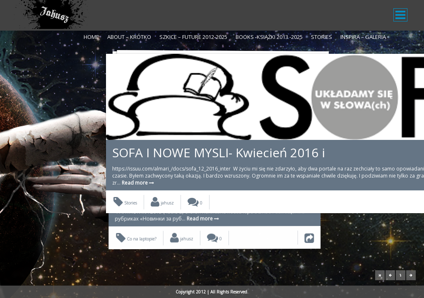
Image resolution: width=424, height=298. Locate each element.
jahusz (162, 189)
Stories (321, 37)
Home (91, 37)
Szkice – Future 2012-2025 (193, 37)
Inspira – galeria (363, 37)
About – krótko (129, 37)
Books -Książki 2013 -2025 (269, 37)
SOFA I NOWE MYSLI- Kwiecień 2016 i (199, 118)
